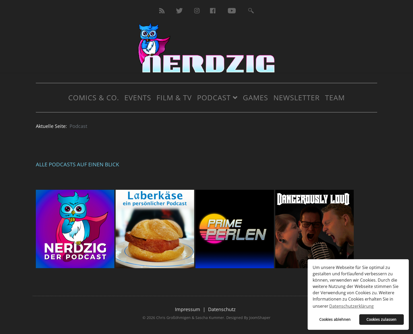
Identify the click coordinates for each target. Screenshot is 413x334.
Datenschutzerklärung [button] (351, 306)
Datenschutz (221, 309)
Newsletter (296, 97)
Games (255, 97)
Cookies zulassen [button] (381, 319)
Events (137, 97)
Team (335, 97)
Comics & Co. (93, 97)
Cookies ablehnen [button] (335, 319)
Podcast (214, 97)
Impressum (187, 309)
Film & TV (174, 97)
